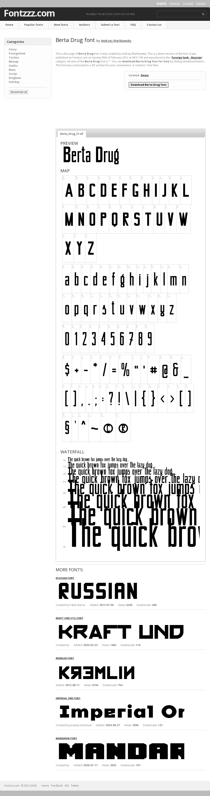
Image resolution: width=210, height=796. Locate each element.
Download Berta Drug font (148, 85)
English (161, 3)
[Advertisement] (27, 127)
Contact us (154, 25)
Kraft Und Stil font (69, 618)
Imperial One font (68, 698)
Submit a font (110, 25)
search (203, 14)
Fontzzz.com (29, 13)
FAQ (133, 25)
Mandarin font (66, 738)
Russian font (65, 578)
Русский (188, 3)
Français (175, 3)
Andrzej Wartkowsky (116, 40)
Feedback (57, 785)
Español (201, 3)
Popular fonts (33, 25)
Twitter (75, 785)
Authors (84, 25)
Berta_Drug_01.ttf (71, 134)
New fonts (61, 25)
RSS (67, 785)
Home (9, 25)
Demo (145, 75)
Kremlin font (65, 658)
